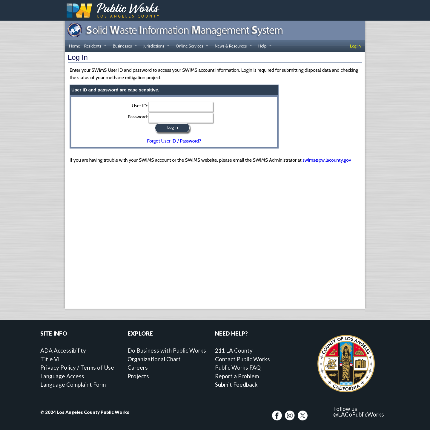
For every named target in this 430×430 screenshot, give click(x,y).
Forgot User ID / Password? (174, 141)
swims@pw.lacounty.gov (326, 160)
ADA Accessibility (63, 350)
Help (264, 46)
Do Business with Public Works (167, 350)
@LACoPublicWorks (358, 414)
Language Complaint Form (73, 384)
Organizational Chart (154, 359)
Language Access (62, 376)
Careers (138, 367)
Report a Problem (237, 376)
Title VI (50, 359)
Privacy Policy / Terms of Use (77, 367)
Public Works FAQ (238, 367)
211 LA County (234, 350)
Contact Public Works (242, 359)
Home (74, 46)
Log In (355, 46)
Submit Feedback (236, 384)
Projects (138, 376)
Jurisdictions (155, 46)
